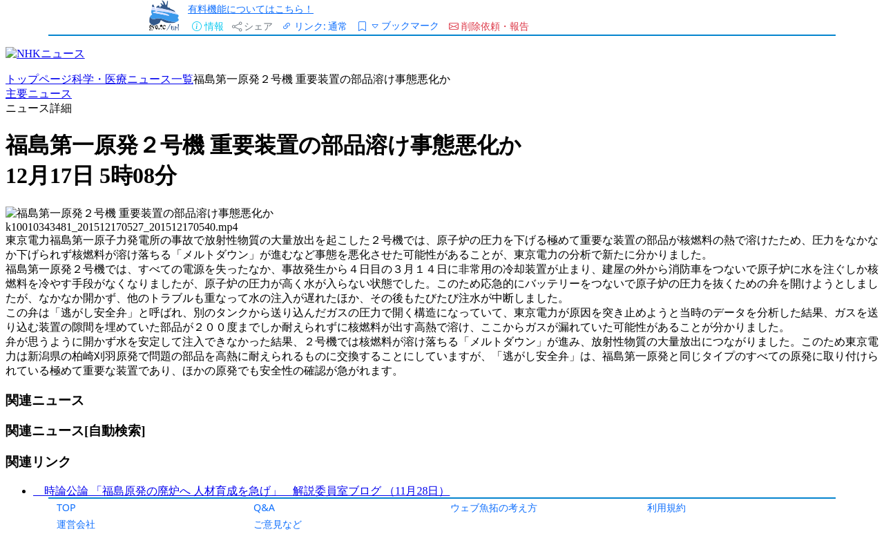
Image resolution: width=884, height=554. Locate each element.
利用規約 (666, 507)
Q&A (264, 507)
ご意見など (277, 524)
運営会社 (76, 524)
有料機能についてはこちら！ (251, 8)
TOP (66, 507)
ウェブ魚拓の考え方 (493, 507)
